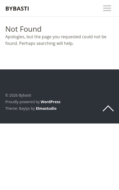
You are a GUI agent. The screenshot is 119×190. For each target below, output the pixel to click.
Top (108, 108)
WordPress (51, 101)
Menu (107, 8)
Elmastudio (46, 108)
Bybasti (17, 8)
